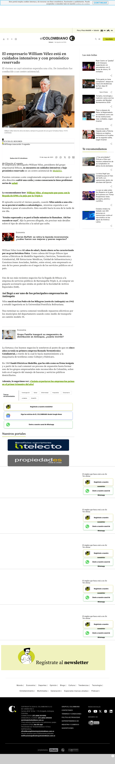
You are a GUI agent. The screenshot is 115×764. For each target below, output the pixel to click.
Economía (20, 232)
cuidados (24, 398)
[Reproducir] (3, 139)
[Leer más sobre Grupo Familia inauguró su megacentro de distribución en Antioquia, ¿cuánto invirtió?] (9, 334)
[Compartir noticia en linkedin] (73, 157)
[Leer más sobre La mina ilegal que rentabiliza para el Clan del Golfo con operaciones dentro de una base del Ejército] (105, 178)
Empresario (66, 392)
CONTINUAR (100, 2)
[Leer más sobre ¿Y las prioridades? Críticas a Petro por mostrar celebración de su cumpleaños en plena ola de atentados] (105, 161)
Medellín (57, 170)
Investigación (26, 392)
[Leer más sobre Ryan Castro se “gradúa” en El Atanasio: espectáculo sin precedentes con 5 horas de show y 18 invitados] (105, 66)
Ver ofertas (86, 475)
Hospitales (55, 392)
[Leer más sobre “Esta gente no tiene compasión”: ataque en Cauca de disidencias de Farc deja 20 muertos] (105, 83)
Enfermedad (44, 392)
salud (15, 183)
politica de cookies (83, 4)
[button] (111, 75)
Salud (35, 392)
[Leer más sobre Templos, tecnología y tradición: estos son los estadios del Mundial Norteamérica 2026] (105, 99)
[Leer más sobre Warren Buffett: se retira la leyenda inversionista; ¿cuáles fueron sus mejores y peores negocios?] (8, 237)
